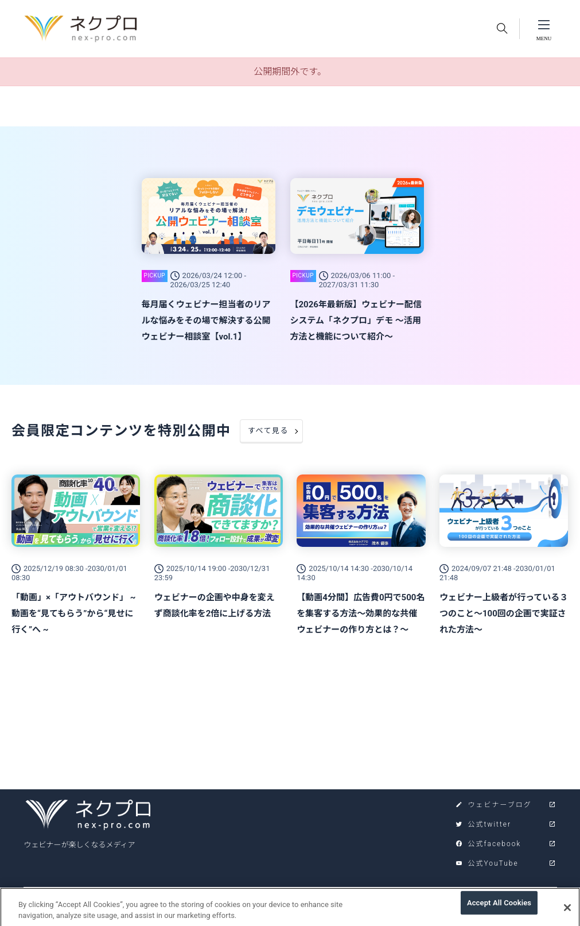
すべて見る (268, 430)
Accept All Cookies (499, 907)
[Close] (567, 912)
